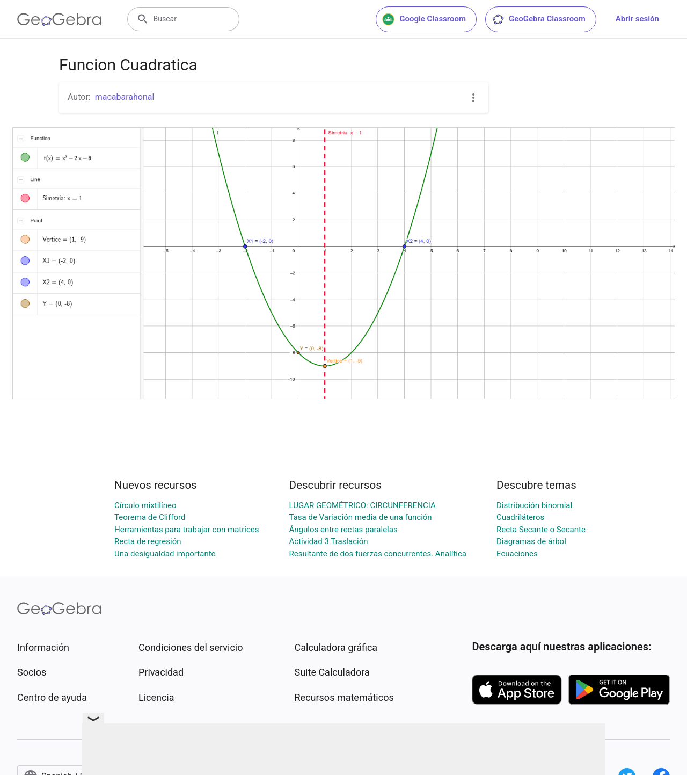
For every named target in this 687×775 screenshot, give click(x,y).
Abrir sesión (637, 19)
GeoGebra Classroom (539, 19)
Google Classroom (424, 19)
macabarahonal (125, 97)
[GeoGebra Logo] (59, 19)
